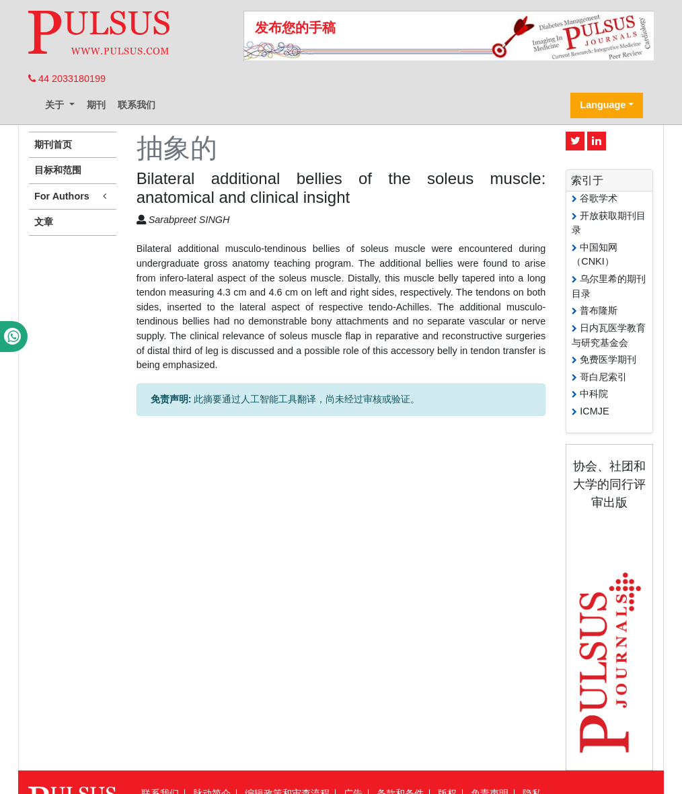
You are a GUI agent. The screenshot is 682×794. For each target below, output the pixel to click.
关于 (56, 104)
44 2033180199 (67, 78)
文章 (43, 221)
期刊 (96, 104)
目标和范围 (57, 170)
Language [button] (603, 104)
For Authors (72, 196)
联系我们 (136, 104)
